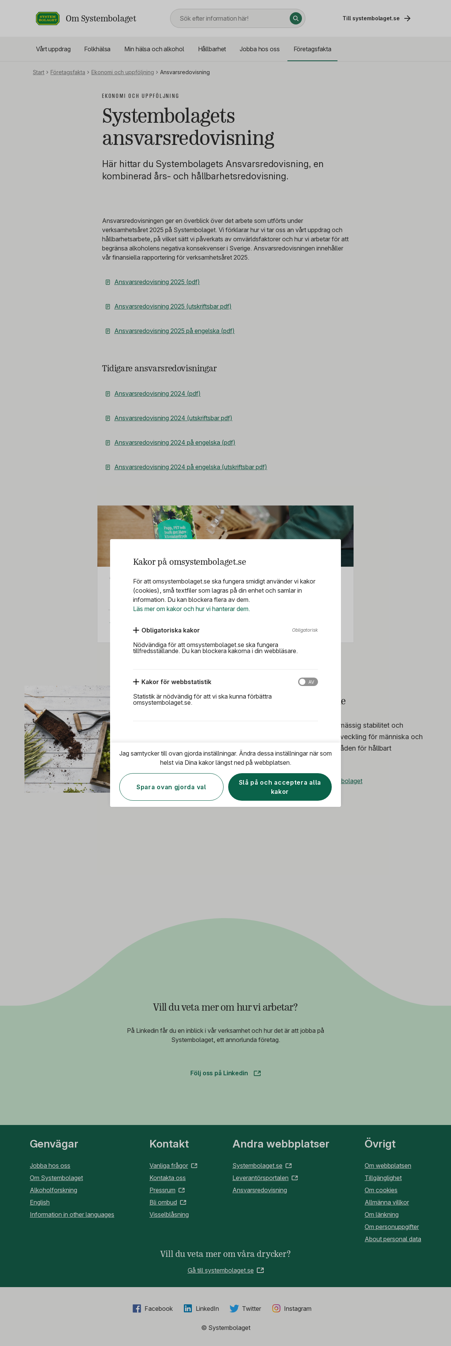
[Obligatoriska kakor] (166, 630)
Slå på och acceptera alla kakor (280, 787)
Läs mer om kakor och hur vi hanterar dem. (191, 609)
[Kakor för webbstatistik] (172, 681)
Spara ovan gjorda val (171, 787)
